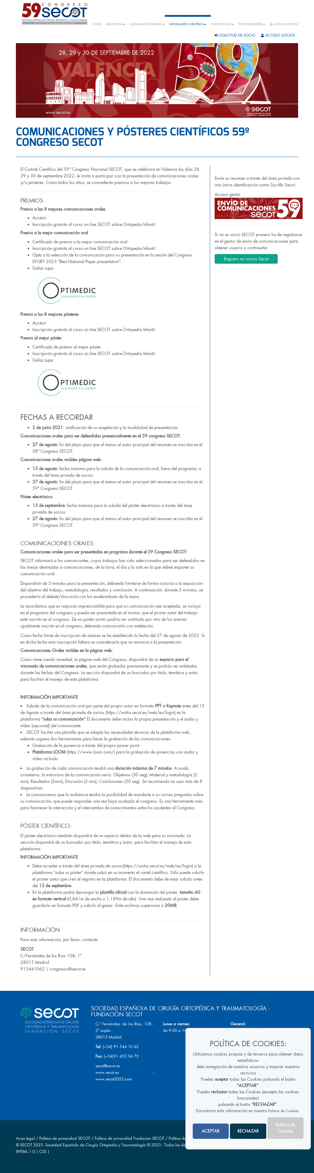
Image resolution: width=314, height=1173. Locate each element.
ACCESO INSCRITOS (284, 24)
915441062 (32, 969)
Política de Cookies (283, 1111)
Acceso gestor (259, 205)
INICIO (97, 24)
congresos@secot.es (68, 969)
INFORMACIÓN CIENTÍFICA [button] (187, 24)
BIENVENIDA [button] (115, 24)
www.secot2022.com (113, 1079)
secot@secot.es (107, 1065)
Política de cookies (185, 1138)
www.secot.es (107, 1072)
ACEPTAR (210, 1131)
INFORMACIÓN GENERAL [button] (147, 24)
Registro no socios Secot (246, 259)
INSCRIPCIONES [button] (222, 24)
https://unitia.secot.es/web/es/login (140, 712)
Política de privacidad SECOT (64, 1138)
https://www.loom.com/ (91, 752)
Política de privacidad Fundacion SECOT (129, 1138)
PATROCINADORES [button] (251, 24)
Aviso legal (25, 1138)
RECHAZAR (248, 1131)
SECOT (26, 1145)
